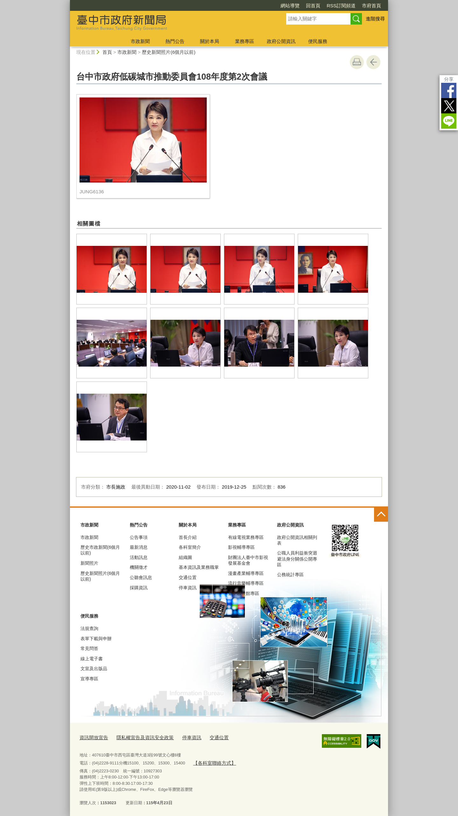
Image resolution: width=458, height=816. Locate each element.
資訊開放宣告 (92, 736)
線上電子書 (91, 658)
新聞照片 (89, 563)
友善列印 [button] (357, 62)
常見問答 (89, 648)
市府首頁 (371, 5)
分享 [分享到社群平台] (449, 79)
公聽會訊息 (141, 577)
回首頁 (313, 5)
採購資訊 (139, 587)
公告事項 (139, 537)
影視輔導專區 (241, 547)
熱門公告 (174, 41)
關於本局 (209, 41)
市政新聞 (140, 41)
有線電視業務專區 (246, 537)
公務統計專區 (290, 574)
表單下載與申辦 (96, 638)
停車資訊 (188, 587)
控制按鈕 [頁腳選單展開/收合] (381, 515)
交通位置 (188, 577)
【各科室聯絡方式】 (211, 761)
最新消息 (139, 547)
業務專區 (244, 41)
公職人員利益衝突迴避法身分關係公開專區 (297, 558)
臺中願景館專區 (243, 593)
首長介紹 (188, 537)
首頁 (107, 52)
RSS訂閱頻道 (341, 5)
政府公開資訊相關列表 (297, 540)
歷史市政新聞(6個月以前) (100, 550)
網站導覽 (290, 5)
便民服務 (317, 41)
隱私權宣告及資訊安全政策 (137, 736)
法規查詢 (89, 628)
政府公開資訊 (281, 41)
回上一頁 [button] (373, 62)
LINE (448, 121)
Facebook (448, 90)
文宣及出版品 (93, 668)
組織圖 (185, 557)
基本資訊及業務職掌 (199, 567)
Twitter (448, 105)
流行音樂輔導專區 (246, 583)
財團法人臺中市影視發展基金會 (248, 560)
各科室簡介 (190, 547)
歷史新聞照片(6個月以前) (168, 52)
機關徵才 (139, 567)
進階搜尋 (375, 18)
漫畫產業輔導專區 (246, 573)
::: (67, 2)
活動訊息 (139, 557)
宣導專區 (89, 678)
